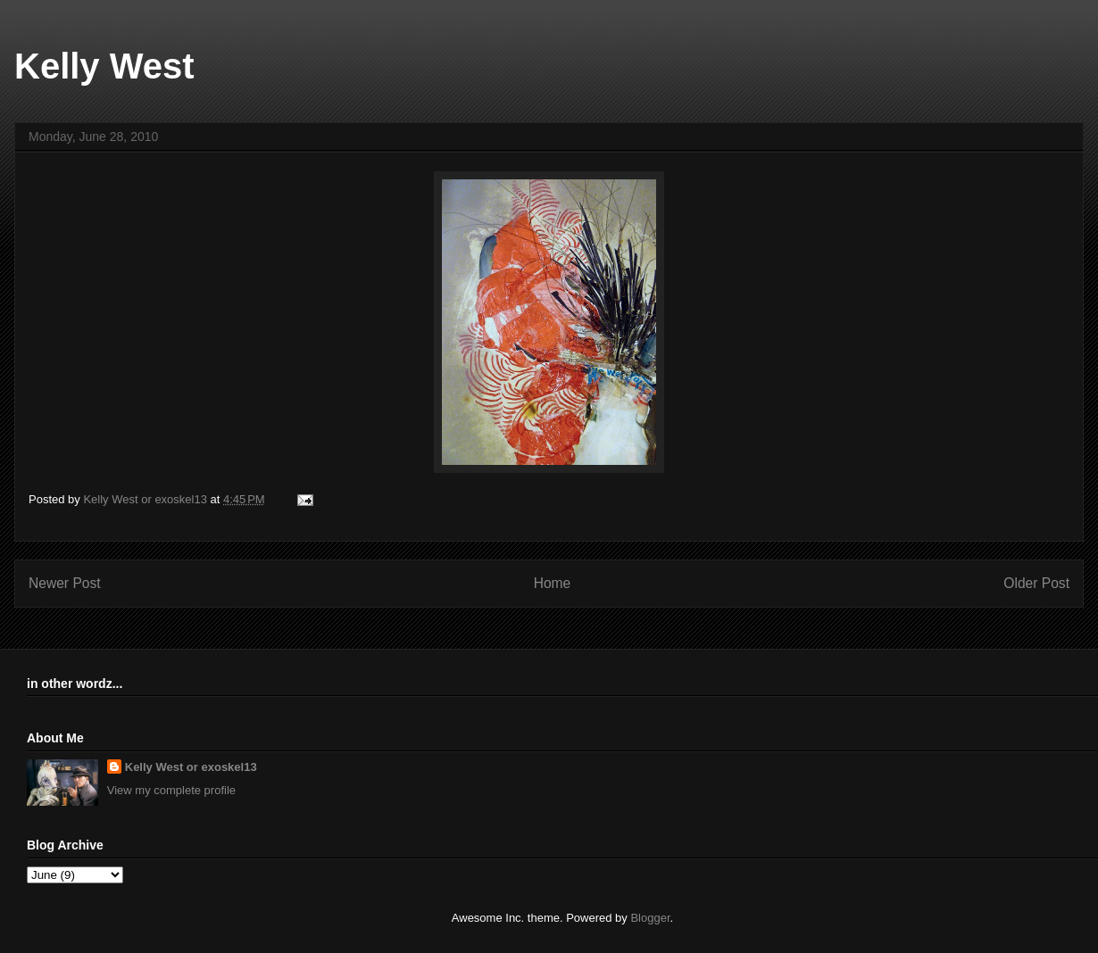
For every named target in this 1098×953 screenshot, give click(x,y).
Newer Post (65, 583)
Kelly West (104, 66)
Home (552, 583)
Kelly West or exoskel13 (191, 767)
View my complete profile (171, 790)
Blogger (650, 917)
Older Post (1036, 583)
